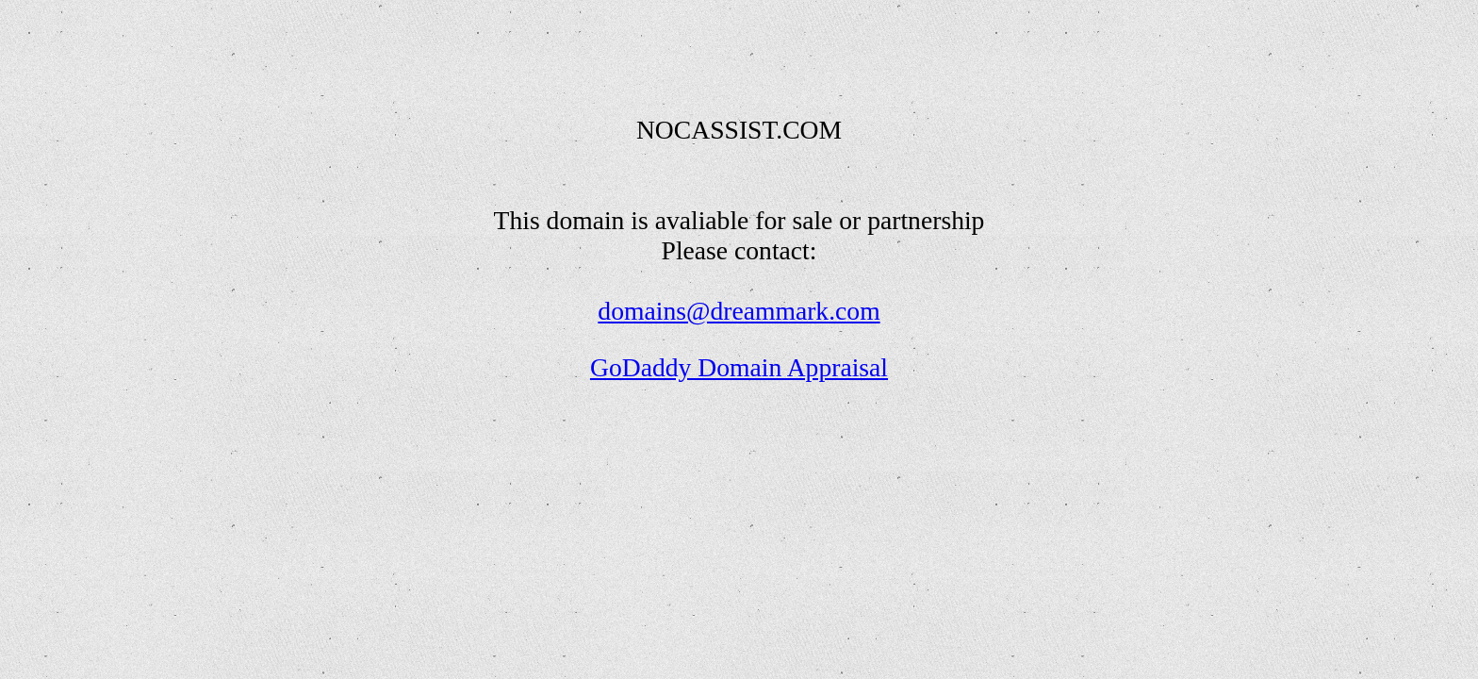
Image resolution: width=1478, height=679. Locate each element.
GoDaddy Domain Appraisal (739, 367)
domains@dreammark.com (738, 310)
